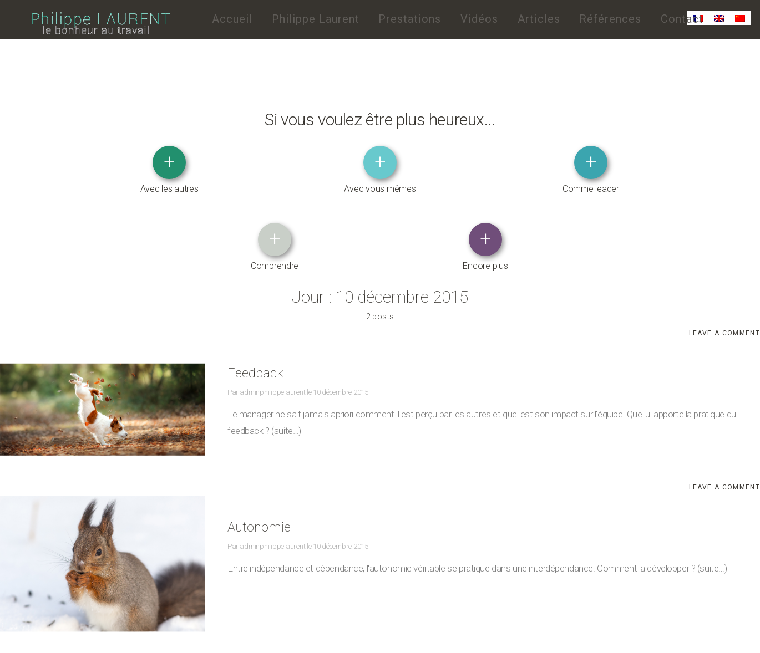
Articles (539, 18)
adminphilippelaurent (271, 317)
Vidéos (479, 18)
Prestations (409, 18)
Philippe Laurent (315, 18)
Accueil (232, 18)
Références (610, 18)
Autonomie (266, 451)
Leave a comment (724, 260)
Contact (682, 18)
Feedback (261, 297)
